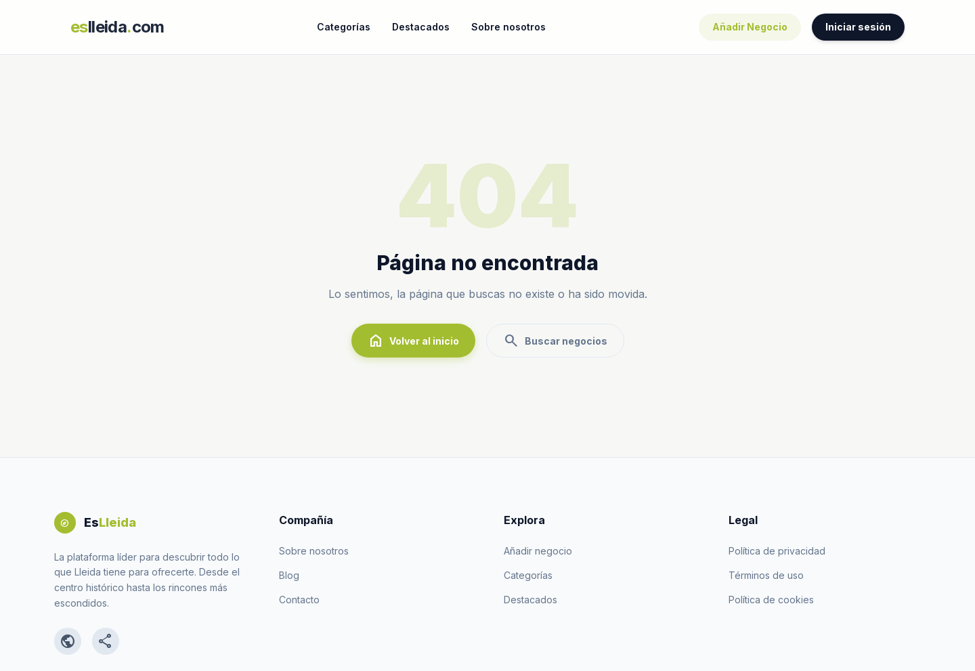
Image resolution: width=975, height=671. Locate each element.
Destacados (421, 27)
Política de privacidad (777, 551)
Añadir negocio (538, 551)
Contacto (299, 599)
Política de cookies (771, 599)
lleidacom (117, 27)
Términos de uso (766, 575)
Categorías (343, 27)
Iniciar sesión (858, 27)
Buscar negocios (555, 340)
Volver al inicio (413, 340)
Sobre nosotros (508, 27)
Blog (289, 575)
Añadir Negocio (749, 27)
